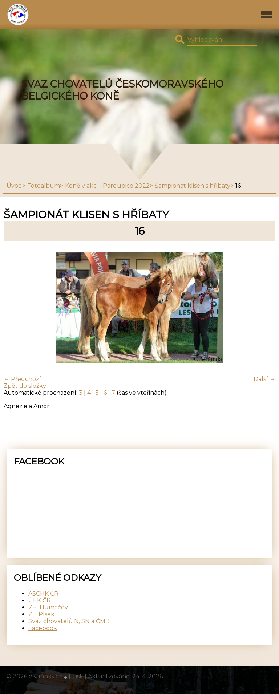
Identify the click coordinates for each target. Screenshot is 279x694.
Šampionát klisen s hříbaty (192, 185)
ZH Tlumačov (48, 607)
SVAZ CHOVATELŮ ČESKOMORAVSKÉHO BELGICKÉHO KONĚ (122, 90)
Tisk (77, 676)
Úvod (14, 185)
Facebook (42, 628)
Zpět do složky (25, 385)
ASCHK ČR (43, 593)
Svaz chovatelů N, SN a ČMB (69, 621)
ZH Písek (41, 614)
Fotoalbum (43, 185)
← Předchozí (22, 379)
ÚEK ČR (39, 600)
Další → (264, 379)
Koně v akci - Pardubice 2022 (107, 185)
